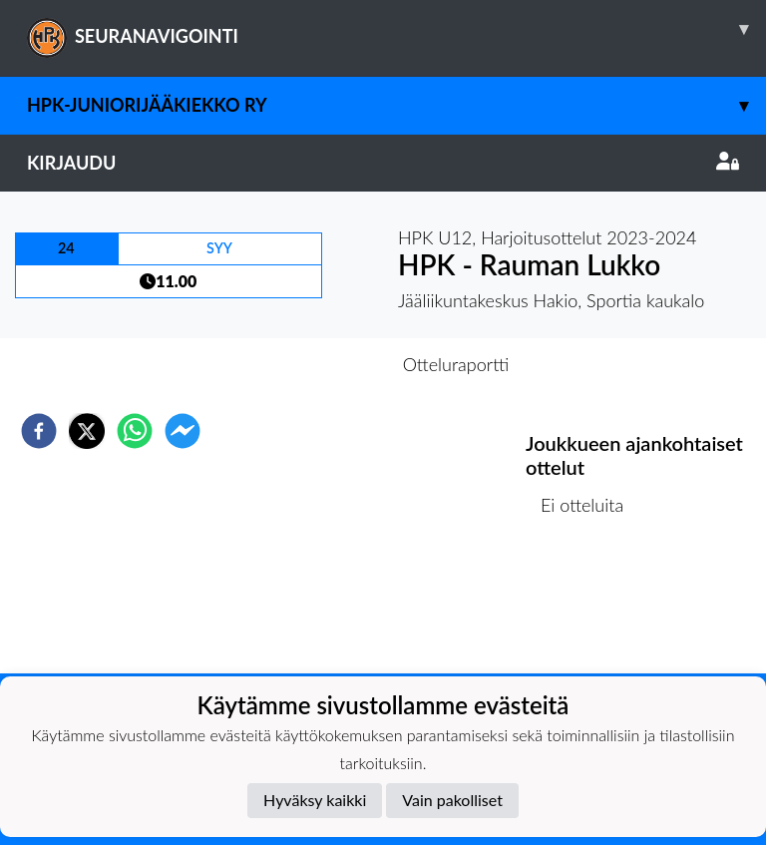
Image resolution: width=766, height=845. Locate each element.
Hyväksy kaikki (314, 799)
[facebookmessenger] (182, 431)
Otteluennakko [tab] (314, 364)
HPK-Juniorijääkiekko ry (396, 105)
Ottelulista (590, 606)
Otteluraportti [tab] (456, 364)
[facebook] (39, 431)
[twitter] (87, 431)
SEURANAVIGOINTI (396, 29)
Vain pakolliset (452, 799)
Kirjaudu (383, 163)
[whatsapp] (135, 431)
